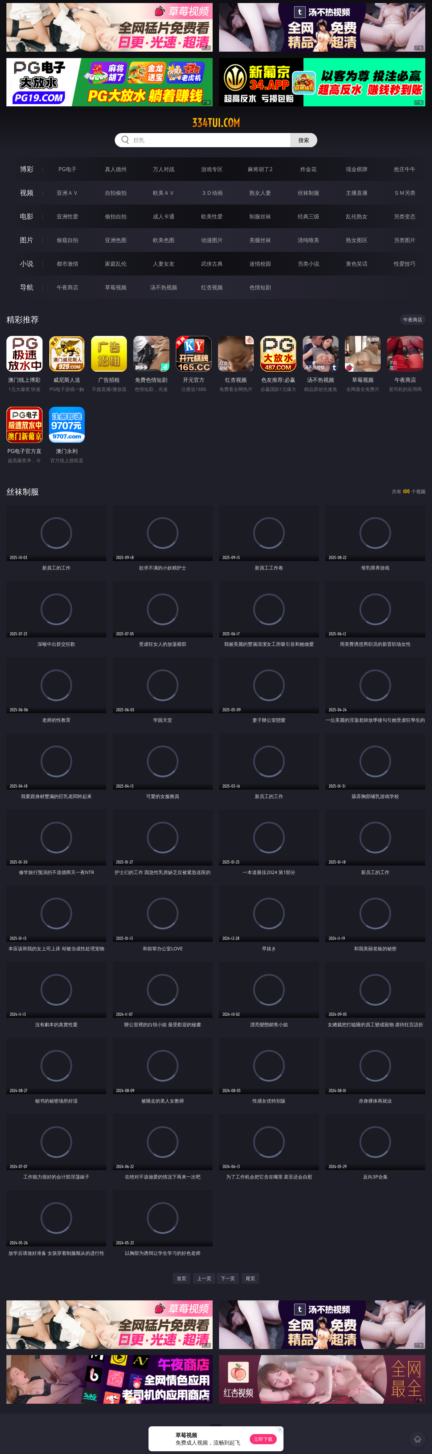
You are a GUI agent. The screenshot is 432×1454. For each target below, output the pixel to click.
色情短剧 (260, 287)
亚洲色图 (116, 240)
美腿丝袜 (260, 240)
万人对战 (163, 169)
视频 (26, 192)
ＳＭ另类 (404, 192)
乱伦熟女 (357, 216)
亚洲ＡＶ (67, 192)
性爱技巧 (404, 263)
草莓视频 (116, 287)
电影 (26, 216)
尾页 (250, 1278)
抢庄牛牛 (404, 169)
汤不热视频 (163, 287)
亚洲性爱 (67, 216)
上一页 (204, 1278)
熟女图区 (357, 240)
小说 (26, 263)
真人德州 (116, 169)
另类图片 (404, 240)
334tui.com (216, 123)
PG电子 (67, 169)
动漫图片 (212, 240)
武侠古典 (212, 263)
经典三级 (308, 216)
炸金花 (308, 169)
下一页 (228, 1278)
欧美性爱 (212, 216)
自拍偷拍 (116, 192)
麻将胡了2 (260, 169)
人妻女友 (163, 263)
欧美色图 (163, 240)
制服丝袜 (260, 216)
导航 (26, 287)
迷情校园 (260, 263)
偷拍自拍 (116, 216)
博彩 (26, 169)
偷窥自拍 (67, 240)
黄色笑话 (357, 263)
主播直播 (357, 192)
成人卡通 (163, 216)
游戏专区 (212, 169)
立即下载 (263, 1439)
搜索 (303, 140)
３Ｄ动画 (212, 192)
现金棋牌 (357, 169)
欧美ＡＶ (163, 192)
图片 (26, 239)
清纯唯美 (308, 240)
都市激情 (67, 263)
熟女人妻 (260, 192)
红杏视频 (212, 287)
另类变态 (404, 216)
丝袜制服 (308, 192)
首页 (181, 1278)
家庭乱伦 (116, 263)
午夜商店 (67, 287)
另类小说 (308, 263)
